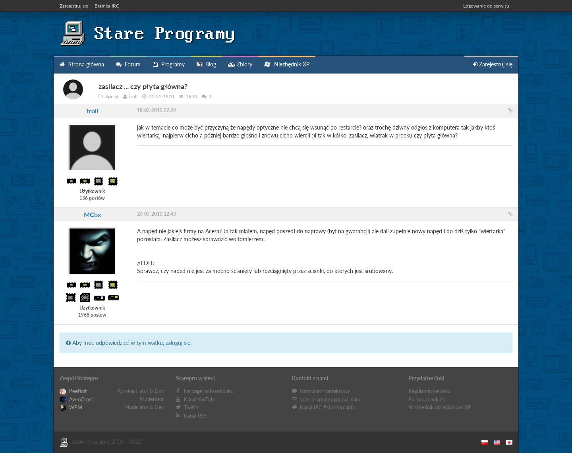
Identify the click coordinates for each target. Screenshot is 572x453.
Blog (206, 64)
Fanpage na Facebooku (209, 391)
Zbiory (240, 64)
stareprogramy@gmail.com (330, 399)
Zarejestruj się (74, 6)
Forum (128, 64)
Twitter (192, 407)
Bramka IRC (107, 6)
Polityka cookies (426, 399)
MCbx (92, 214)
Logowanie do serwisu (486, 6)
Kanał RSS (195, 415)
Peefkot (73, 391)
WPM (71, 407)
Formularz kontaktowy (325, 391)
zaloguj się (178, 342)
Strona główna (82, 64)
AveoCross (77, 399)
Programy (169, 64)
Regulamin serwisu (429, 391)
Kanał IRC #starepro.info (328, 407)
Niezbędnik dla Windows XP (439, 407)
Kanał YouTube (200, 399)
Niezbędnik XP (286, 64)
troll (92, 110)
